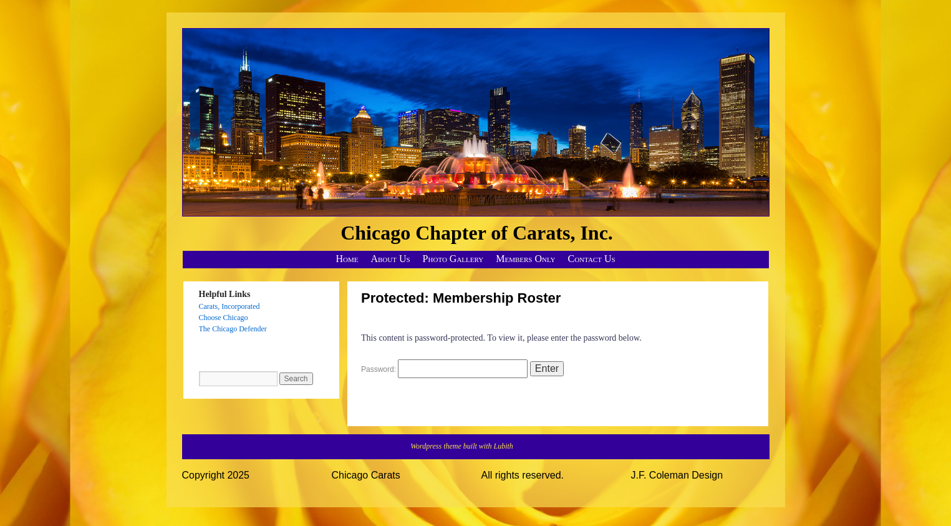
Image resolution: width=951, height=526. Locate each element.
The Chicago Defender (233, 328)
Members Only (525, 258)
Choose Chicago (223, 317)
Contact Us (591, 258)
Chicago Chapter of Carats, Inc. (476, 233)
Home (347, 258)
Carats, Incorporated (229, 306)
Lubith (503, 446)
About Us (390, 258)
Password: (444, 369)
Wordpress (426, 446)
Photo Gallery (453, 258)
